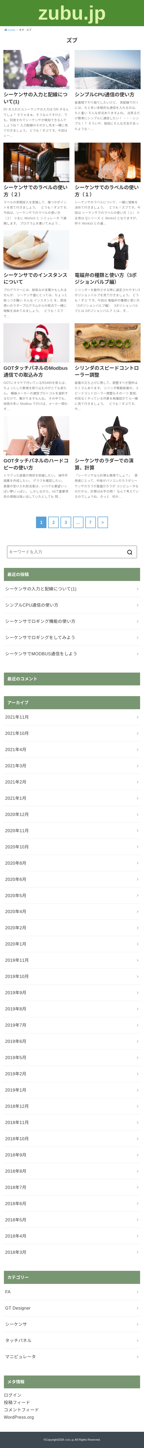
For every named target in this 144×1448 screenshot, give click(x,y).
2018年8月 (16, 1171)
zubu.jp (72, 13)
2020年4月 (16, 911)
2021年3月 (16, 765)
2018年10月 (17, 1138)
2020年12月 (17, 814)
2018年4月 (16, 1236)
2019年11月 (17, 960)
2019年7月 (16, 1025)
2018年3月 (16, 1252)
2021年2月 (16, 782)
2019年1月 (16, 1090)
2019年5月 (16, 1057)
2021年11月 (17, 717)
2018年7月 (16, 1187)
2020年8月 (16, 863)
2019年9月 (16, 992)
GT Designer (18, 1308)
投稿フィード (17, 1402)
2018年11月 (17, 1122)
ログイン (13, 1395)
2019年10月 (17, 976)
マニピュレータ (20, 1356)
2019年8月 (16, 1009)
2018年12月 (17, 1106)
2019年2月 (16, 1073)
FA (8, 1291)
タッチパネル (18, 1340)
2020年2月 (16, 927)
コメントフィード (21, 1409)
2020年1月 (16, 944)
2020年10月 (17, 847)
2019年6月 (16, 1041)
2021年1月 (16, 798)
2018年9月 (16, 1155)
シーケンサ (16, 1324)
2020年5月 (16, 895)
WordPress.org (19, 1417)
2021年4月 (16, 749)
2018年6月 (16, 1203)
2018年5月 (16, 1219)
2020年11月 (17, 830)
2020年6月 (16, 879)
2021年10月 (17, 733)
